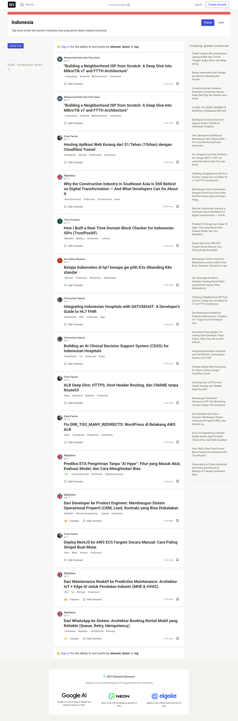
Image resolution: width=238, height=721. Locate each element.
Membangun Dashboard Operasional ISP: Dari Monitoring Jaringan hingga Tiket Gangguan (208, 401)
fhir (81, 317)
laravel (83, 155)
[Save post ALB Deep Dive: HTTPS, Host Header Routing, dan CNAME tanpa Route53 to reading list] (177, 403)
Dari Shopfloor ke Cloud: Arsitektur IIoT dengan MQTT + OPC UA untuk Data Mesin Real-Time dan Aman (209, 159)
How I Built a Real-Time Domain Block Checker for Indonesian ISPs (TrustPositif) (119, 230)
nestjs (84, 552)
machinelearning (79, 474)
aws (67, 395)
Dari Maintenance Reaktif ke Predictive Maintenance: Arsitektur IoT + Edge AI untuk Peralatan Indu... (209, 318)
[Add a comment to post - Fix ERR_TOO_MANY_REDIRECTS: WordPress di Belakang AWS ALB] (73, 442)
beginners (95, 278)
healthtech (70, 317)
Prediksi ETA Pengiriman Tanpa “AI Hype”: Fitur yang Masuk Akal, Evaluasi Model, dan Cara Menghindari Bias (122, 466)
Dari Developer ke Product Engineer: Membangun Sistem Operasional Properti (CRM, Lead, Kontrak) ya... (209, 419)
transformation (72, 199)
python (80, 238)
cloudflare (70, 155)
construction (104, 199)
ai (80, 356)
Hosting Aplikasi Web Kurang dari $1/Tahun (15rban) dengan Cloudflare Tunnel (118, 147)
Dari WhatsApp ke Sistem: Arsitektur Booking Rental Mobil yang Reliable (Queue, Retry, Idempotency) (121, 623)
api (102, 317)
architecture (97, 631)
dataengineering (114, 474)
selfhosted (95, 155)
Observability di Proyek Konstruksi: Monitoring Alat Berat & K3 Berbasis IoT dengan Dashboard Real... (209, 469)
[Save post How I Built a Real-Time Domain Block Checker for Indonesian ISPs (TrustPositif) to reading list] (177, 246)
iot (66, 592)
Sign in (65, 46)
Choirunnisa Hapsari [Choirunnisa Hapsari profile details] (74, 298)
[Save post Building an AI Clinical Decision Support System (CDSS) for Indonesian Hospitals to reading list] (177, 364)
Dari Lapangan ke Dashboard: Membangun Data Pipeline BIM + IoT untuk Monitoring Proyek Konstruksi (209, 140)
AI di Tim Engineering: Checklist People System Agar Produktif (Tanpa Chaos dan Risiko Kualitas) (209, 436)
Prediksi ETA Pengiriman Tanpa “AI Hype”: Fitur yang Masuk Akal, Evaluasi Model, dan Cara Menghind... (210, 229)
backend (77, 395)
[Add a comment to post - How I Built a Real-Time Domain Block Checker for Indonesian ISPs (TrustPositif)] (73, 246)
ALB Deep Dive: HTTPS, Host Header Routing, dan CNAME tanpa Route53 (121, 387)
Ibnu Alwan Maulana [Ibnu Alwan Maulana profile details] (74, 259)
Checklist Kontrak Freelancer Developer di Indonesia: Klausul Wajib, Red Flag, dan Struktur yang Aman (209, 93)
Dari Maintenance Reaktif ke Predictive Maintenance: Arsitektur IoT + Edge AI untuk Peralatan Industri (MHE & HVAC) (120, 584)
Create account (217, 4)
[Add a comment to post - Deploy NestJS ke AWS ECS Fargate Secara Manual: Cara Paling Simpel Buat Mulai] (73, 560)
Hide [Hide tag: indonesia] (221, 22)
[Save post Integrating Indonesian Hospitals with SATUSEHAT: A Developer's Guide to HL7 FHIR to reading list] (177, 324)
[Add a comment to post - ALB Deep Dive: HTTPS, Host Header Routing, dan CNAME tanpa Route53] (73, 403)
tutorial (105, 238)
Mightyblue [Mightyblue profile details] (70, 175)
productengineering (86, 513)
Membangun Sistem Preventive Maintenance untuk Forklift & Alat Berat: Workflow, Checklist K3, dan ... (209, 264)
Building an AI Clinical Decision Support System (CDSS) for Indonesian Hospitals (116, 348)
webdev (69, 238)
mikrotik (84, 76)
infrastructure (99, 76)
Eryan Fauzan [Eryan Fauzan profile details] (71, 136)
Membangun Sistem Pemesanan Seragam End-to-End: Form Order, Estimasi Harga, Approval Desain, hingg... (209, 194)
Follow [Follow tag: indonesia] (208, 22)
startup (104, 513)
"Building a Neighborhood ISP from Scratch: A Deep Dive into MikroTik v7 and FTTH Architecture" (118, 68)
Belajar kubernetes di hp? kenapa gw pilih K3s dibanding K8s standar (118, 270)
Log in (198, 4)
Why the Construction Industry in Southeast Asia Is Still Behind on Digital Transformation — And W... (209, 212)
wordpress (78, 435)
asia (117, 199)
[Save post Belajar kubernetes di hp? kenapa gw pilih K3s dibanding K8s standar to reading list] (177, 285)
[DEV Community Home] (12, 4)
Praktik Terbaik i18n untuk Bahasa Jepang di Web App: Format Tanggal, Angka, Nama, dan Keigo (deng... (209, 58)
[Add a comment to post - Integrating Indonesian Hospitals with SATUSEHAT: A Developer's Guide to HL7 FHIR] (73, 324)
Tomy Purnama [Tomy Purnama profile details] (72, 219)
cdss (102, 356)
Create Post (16, 45)
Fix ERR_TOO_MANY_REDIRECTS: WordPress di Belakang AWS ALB (120, 427)
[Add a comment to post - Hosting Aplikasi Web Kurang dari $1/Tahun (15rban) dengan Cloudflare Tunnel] (73, 162)
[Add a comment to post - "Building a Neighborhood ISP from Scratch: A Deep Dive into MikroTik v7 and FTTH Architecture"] (73, 83)
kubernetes (110, 278)
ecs (66, 552)
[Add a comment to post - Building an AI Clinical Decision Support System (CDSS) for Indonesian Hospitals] (73, 363)
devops (68, 278)
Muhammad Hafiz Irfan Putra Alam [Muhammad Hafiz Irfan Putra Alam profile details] (82, 57)
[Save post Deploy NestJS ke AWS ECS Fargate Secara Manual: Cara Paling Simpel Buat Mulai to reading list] (177, 560)
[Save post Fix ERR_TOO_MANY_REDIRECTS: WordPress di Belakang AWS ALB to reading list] (177, 442)
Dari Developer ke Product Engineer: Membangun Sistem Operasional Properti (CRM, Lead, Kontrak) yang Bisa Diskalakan (121, 505)
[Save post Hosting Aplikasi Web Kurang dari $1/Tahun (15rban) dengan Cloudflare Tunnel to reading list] (177, 162)
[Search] (22, 5)
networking (70, 76)
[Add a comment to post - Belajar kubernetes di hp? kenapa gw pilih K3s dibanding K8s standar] (73, 285)
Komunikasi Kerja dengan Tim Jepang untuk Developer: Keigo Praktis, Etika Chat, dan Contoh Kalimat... (208, 337)
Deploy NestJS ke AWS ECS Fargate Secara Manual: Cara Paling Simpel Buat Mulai (121, 545)
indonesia (115, 76)
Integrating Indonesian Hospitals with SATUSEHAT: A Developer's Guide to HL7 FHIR (122, 309)
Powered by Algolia (119, 5)
